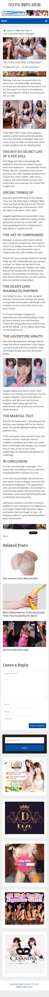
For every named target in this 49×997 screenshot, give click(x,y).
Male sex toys (23, 30)
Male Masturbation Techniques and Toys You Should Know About (24, 614)
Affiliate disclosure (24, 987)
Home (10, 30)
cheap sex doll (14, 351)
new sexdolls (32, 167)
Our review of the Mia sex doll (20, 578)
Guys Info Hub (24, 4)
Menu (4, 21)
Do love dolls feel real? (16, 649)
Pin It (5, 536)
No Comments (32, 67)
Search (24, 748)
